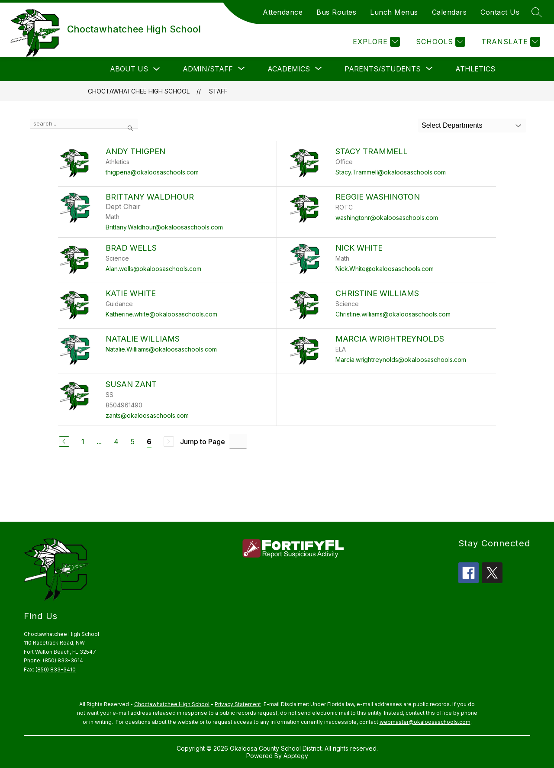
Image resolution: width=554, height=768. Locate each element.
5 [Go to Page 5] (133, 441)
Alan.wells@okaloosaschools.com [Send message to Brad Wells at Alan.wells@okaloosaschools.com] (153, 268)
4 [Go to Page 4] (116, 441)
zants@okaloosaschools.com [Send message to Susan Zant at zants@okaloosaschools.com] (147, 415)
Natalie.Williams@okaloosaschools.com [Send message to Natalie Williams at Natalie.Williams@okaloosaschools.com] (161, 349)
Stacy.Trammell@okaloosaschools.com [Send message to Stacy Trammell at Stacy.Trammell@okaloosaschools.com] (390, 172)
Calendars (449, 12)
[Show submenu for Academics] (288, 69)
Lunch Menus (394, 12)
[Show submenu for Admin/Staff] (208, 69)
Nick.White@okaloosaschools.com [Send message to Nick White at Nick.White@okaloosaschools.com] (384, 268)
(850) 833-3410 (55, 669)
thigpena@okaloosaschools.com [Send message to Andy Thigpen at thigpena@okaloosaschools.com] (152, 172)
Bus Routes (336, 12)
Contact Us (499, 12)
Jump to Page (202, 441)
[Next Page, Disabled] (169, 441)
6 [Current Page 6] (149, 441)
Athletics (475, 69)
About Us (129, 69)
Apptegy (295, 755)
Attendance (283, 12)
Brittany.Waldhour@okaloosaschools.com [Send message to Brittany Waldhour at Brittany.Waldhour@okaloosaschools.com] (164, 227)
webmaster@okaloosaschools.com (425, 722)
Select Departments (452, 125)
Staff (218, 91)
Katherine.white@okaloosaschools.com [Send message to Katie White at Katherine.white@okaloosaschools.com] (161, 314)
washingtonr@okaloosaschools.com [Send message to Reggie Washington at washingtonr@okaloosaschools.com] (386, 217)
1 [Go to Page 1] (82, 441)
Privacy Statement (238, 704)
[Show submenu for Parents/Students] (383, 69)
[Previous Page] (64, 441)
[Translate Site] (509, 41)
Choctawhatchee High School (139, 91)
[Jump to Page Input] (238, 441)
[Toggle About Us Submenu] (156, 69)
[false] (84, 124)
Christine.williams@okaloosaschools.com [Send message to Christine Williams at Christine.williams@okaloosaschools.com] (393, 314)
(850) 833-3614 (63, 660)
